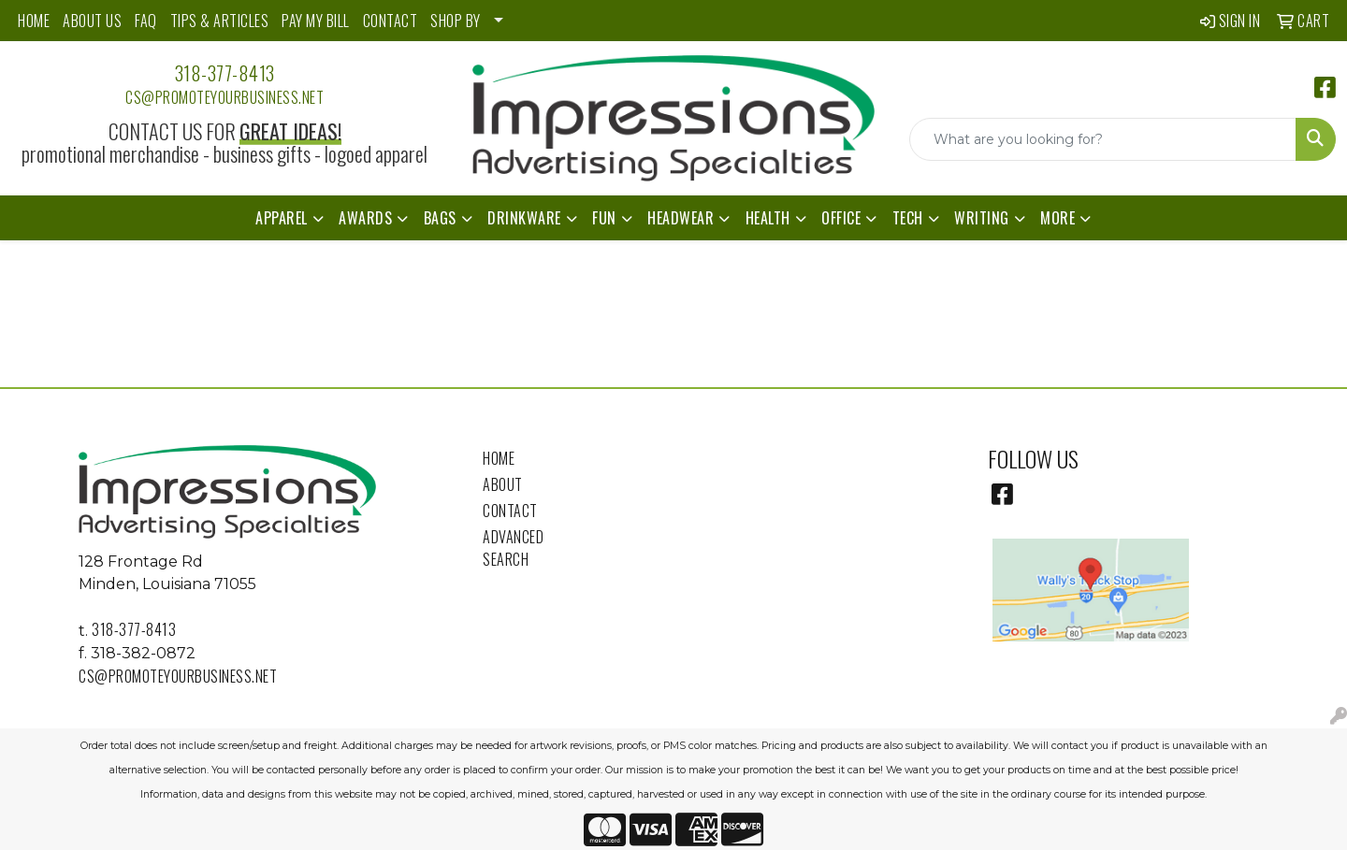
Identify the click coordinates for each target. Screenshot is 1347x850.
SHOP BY (455, 20)
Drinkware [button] (524, 218)
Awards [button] (365, 218)
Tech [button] (907, 218)
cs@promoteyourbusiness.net (224, 97)
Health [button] (768, 218)
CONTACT (390, 20)
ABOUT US (92, 20)
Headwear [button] (680, 218)
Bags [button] (440, 218)
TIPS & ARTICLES (219, 20)
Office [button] (841, 218)
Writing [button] (981, 218)
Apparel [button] (281, 218)
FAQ (146, 20)
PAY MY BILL (316, 20)
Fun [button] (604, 218)
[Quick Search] (1102, 139)
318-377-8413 (225, 73)
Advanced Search (513, 548)
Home (498, 458)
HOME (34, 20)
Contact (510, 510)
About (503, 484)
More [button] (1057, 218)
